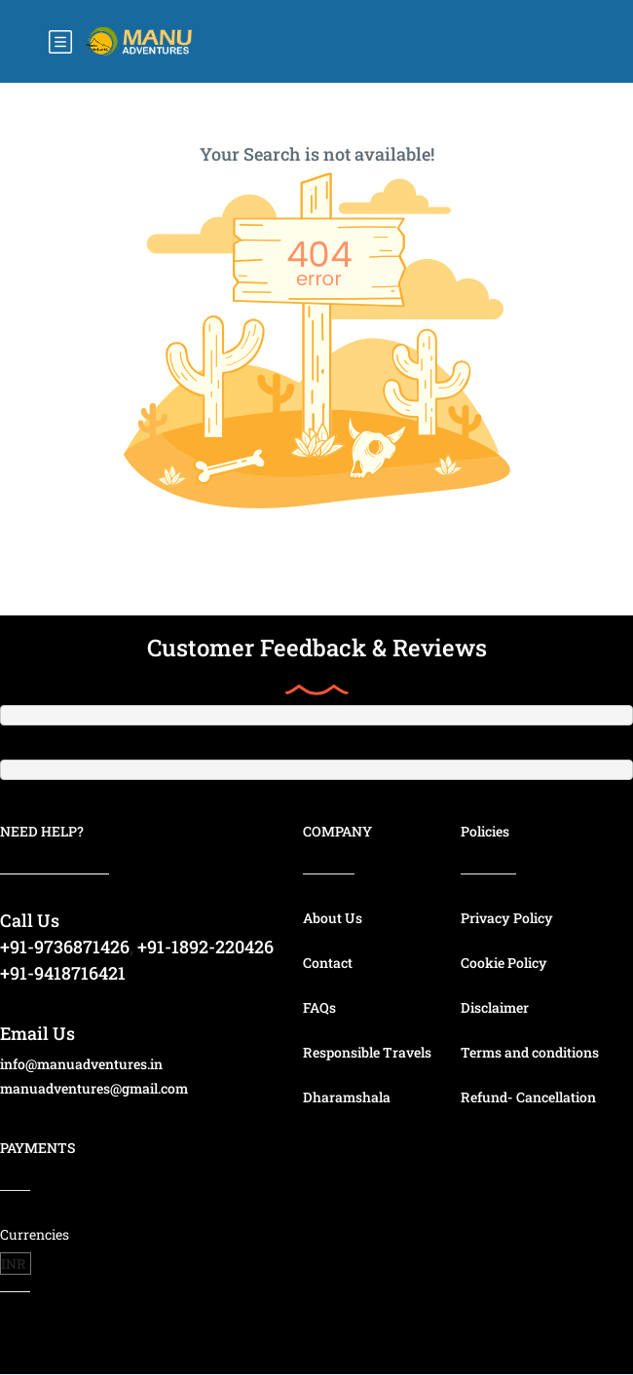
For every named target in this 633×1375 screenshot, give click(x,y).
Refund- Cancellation (528, 1097)
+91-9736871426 (65, 946)
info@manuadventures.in (81, 1064)
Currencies (34, 1234)
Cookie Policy (504, 962)
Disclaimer (495, 1007)
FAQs (319, 1007)
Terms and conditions (530, 1052)
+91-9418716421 (63, 973)
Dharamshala (347, 1097)
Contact (328, 962)
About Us (332, 918)
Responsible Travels (367, 1052)
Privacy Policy (507, 918)
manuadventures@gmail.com (94, 1088)
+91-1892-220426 (205, 946)
